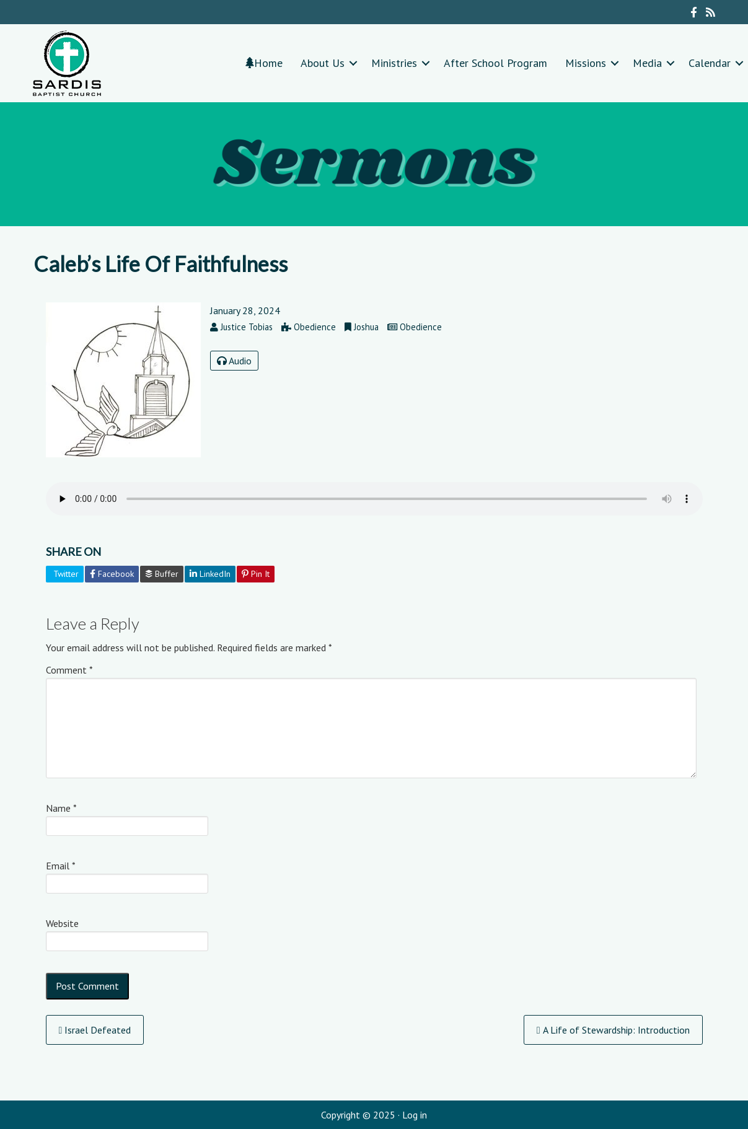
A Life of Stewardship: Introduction (613, 1030)
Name (61, 808)
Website (62, 923)
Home (264, 63)
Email (61, 865)
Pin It (256, 573)
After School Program (495, 63)
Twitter (65, 573)
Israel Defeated (95, 1030)
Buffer (161, 573)
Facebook (112, 573)
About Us (323, 63)
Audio (234, 360)
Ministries (394, 63)
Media (647, 63)
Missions (585, 63)
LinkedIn (210, 573)
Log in (414, 1115)
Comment (69, 670)
